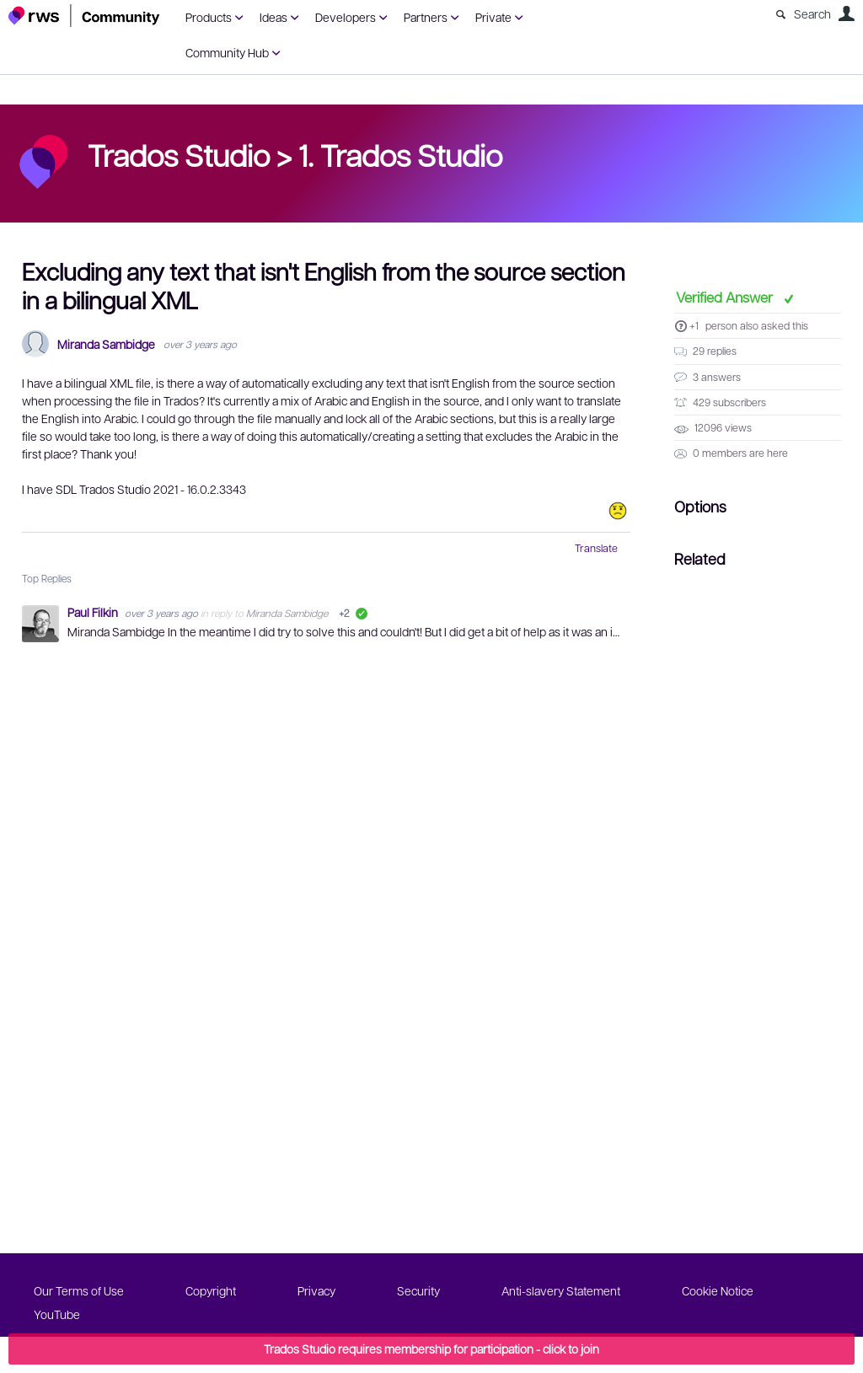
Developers (345, 16)
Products (208, 16)
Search (812, 13)
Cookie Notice (717, 1290)
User (846, 13)
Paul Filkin (94, 611)
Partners (426, 16)
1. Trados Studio (400, 154)
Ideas (273, 16)
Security (418, 1290)
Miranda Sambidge (106, 344)
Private (493, 16)
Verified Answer (726, 296)
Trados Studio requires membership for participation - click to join (431, 1348)
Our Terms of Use (79, 1290)
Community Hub (227, 52)
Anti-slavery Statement (560, 1290)
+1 (694, 325)
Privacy (316, 1290)
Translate (596, 548)
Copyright (210, 1290)
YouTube (57, 1314)
